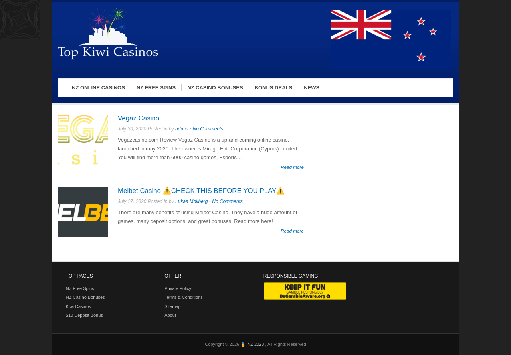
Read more (292, 167)
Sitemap (172, 306)
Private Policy (177, 288)
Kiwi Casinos (78, 306)
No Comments (208, 129)
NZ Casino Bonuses (85, 297)
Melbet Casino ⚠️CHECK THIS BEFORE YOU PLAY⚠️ (201, 191)
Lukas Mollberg (191, 201)
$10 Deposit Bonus (84, 315)
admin (181, 129)
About (170, 315)
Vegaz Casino (138, 118)
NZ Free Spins (80, 288)
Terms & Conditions (183, 297)
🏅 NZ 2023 (252, 344)
